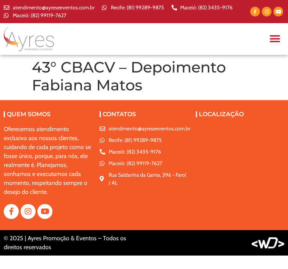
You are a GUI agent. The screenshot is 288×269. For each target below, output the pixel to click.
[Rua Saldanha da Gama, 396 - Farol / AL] (240, 153)
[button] (274, 39)
